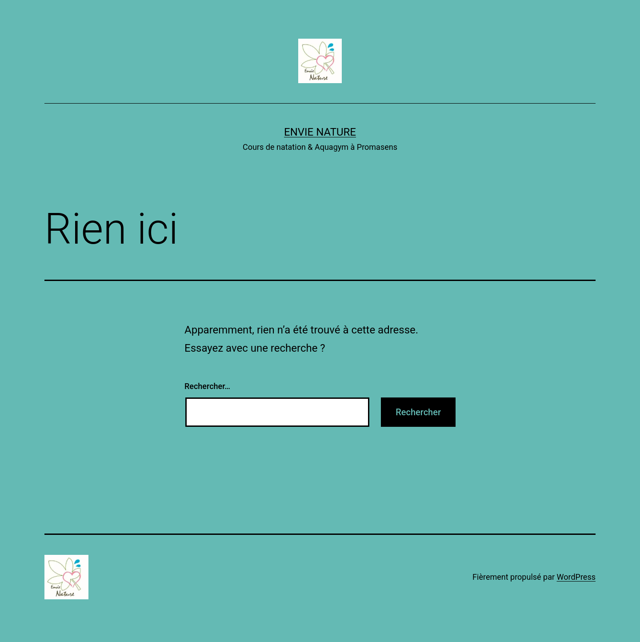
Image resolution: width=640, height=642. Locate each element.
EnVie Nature (320, 132)
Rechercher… (207, 386)
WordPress (576, 577)
